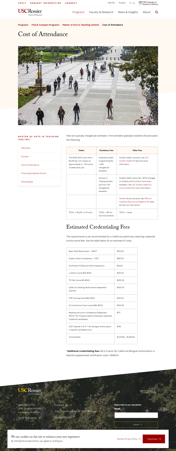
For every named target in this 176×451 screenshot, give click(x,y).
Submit (136, 424)
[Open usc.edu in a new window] (148, 3)
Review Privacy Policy (127, 439)
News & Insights (128, 12)
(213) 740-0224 (27, 418)
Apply (22, 3)
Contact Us (61, 405)
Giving (132, 3)
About (147, 12)
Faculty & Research (101, 12)
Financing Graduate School (33, 173)
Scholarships (27, 181)
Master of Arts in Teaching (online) (81, 24)
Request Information (45, 3)
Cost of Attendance (30, 165)
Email (117, 409)
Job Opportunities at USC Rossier (75, 411)
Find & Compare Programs (45, 24)
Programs (78, 12)
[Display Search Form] (156, 12)
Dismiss (152, 439)
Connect (71, 3)
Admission (26, 148)
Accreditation (62, 417)
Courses (24, 156)
